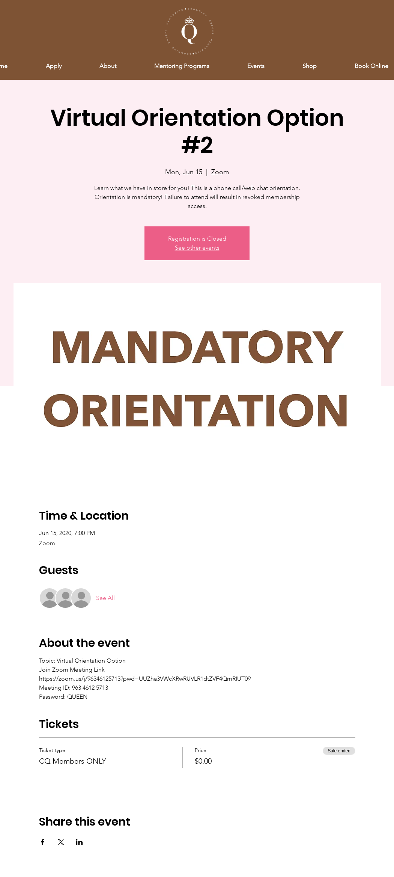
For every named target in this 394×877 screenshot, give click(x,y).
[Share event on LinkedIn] (79, 842)
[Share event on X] (61, 842)
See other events (197, 247)
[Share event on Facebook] (42, 842)
